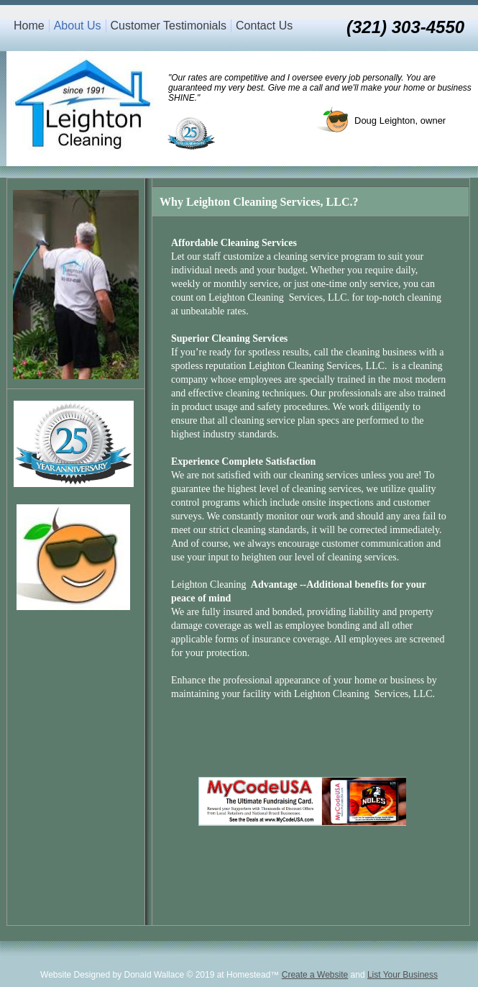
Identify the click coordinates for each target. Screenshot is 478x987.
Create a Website (315, 975)
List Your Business (402, 975)
